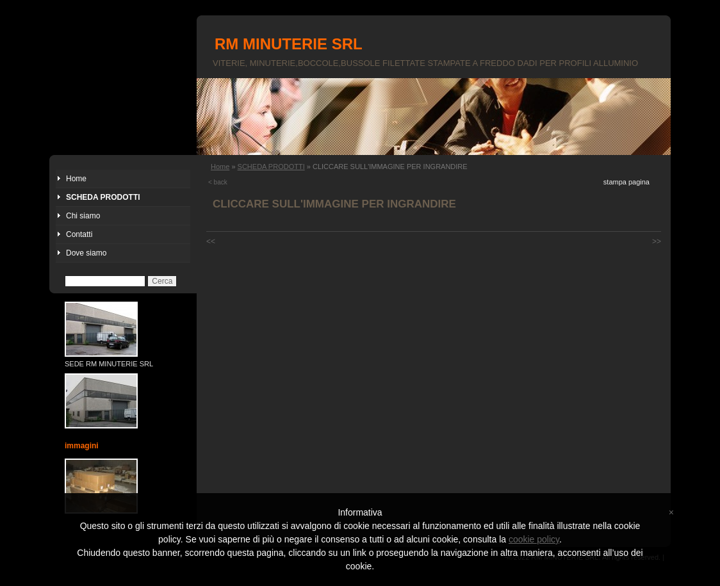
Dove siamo (86, 252)
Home (76, 178)
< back (217, 182)
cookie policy (534, 539)
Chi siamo (83, 215)
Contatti (79, 234)
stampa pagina (626, 182)
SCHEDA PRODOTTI (103, 197)
